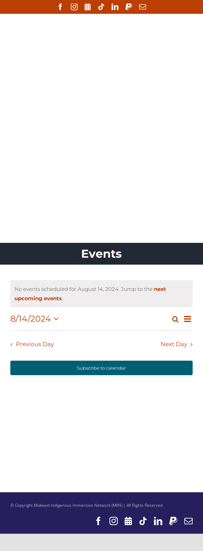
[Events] (88, 6)
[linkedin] (115, 6)
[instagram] (74, 6)
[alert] (101, 293)
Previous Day (35, 344)
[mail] (142, 6)
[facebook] (60, 6)
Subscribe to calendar (101, 368)
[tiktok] (101, 6)
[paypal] (128, 6)
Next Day (174, 344)
